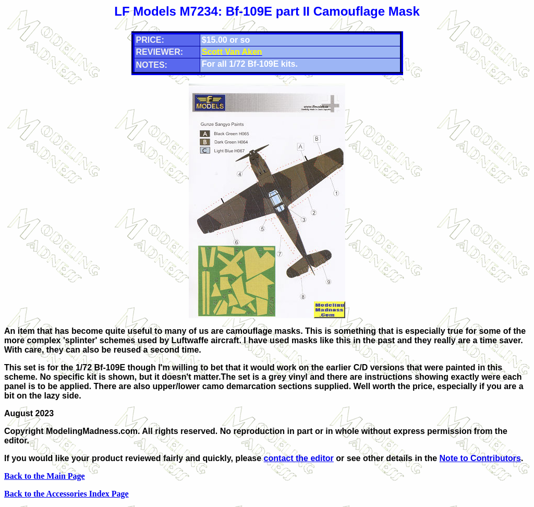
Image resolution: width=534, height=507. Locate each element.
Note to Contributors (480, 458)
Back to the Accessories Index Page (66, 493)
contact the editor (299, 458)
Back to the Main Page (44, 476)
